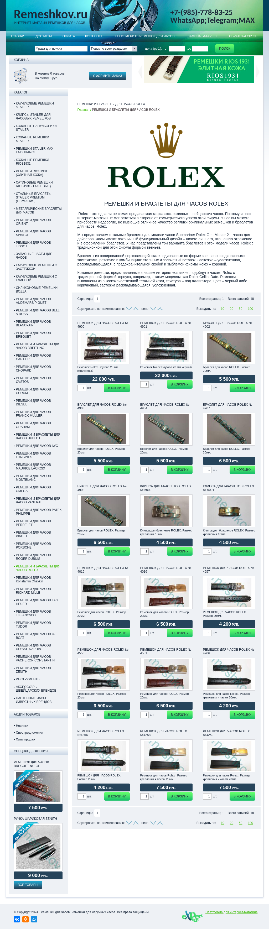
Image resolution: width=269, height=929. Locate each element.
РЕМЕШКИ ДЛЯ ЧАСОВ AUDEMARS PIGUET (33, 301)
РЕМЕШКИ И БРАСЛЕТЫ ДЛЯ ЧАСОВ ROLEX (38, 568)
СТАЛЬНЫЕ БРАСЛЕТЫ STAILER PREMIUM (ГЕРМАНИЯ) (33, 197)
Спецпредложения (29, 732)
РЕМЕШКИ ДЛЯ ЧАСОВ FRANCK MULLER (33, 413)
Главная (18, 36)
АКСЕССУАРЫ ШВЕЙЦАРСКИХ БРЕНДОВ (36, 688)
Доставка (44, 36)
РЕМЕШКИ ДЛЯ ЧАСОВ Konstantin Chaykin (33, 579)
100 (250, 309)
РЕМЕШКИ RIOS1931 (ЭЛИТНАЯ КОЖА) (32, 173)
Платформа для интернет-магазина (231, 912)
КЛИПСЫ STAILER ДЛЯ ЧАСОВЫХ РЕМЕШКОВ (33, 116)
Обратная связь (243, 36)
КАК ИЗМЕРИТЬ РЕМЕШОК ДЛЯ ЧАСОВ (145, 36)
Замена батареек (203, 36)
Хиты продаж (25, 739)
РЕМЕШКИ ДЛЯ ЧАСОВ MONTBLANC (33, 478)
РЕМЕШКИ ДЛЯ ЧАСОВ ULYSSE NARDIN (33, 647)
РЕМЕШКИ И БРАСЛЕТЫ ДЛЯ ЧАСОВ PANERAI (38, 500)
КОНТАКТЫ (93, 36)
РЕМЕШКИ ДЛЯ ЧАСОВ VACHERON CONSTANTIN (35, 658)
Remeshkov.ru (51, 14)
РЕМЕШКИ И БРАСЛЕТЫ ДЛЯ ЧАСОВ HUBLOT (38, 436)
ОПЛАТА (69, 36)
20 (231, 309)
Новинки (22, 726)
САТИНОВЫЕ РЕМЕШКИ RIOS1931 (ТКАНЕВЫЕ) (34, 184)
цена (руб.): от (156, 48)
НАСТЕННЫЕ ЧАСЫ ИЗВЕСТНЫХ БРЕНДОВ (34, 700)
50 (240, 309)
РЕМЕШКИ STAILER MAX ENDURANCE (34, 150)
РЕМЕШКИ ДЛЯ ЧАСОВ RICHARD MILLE (33, 590)
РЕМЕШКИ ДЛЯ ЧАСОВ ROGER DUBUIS (33, 557)
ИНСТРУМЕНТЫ (28, 679)
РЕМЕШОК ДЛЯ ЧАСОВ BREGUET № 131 (31, 764)
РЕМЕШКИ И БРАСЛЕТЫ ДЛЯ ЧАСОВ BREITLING (38, 346)
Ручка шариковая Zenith (35, 819)
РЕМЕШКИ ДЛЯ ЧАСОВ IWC (37, 446)
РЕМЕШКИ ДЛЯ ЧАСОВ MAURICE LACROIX (33, 466)
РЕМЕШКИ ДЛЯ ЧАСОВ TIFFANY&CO (33, 613)
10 (222, 309)
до (189, 48)
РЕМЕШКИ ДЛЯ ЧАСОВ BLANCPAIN (33, 323)
